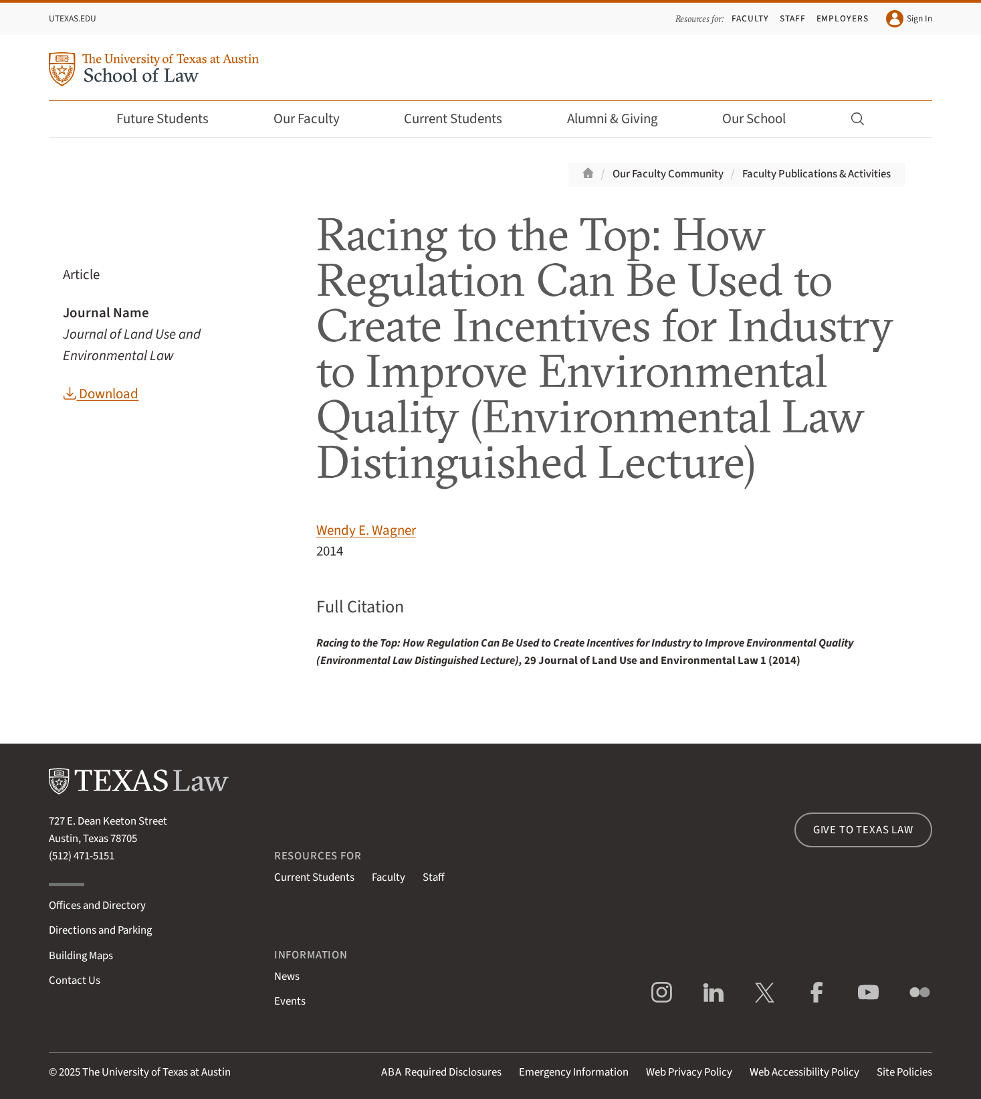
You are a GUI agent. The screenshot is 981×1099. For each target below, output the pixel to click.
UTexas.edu (72, 18)
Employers (842, 18)
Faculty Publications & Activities (816, 174)
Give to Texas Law (863, 830)
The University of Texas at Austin (156, 1072)
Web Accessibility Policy (804, 1072)
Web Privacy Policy (689, 1072)
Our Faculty (316, 119)
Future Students (171, 119)
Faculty (750, 18)
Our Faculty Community (668, 174)
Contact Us (74, 981)
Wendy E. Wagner (366, 530)
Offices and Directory (97, 906)
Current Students (462, 119)
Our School (763, 119)
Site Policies (904, 1072)
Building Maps (81, 956)
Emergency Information (574, 1072)
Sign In (909, 18)
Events (290, 1001)
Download (101, 394)
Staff (793, 18)
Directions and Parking (100, 930)
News (287, 976)
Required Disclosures (441, 1072)
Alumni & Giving (621, 119)
